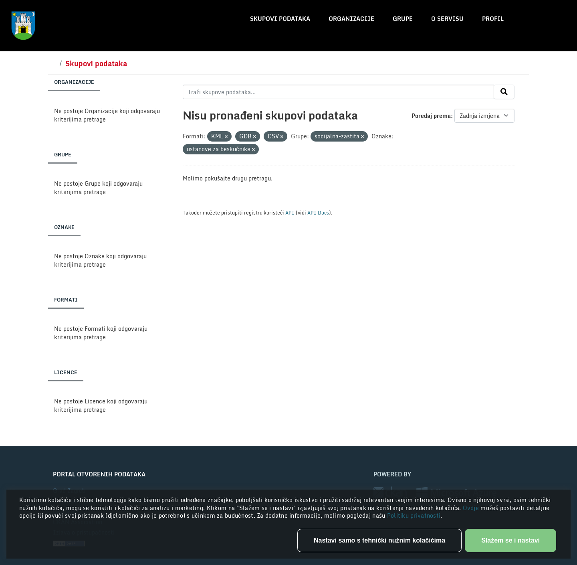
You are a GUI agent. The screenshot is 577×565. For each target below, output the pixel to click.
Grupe (403, 18)
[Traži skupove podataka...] (338, 92)
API (290, 213)
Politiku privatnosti (414, 515)
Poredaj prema (431, 115)
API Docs (318, 213)
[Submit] (504, 92)
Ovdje (472, 507)
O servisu (447, 18)
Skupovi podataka (280, 18)
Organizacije (351, 18)
